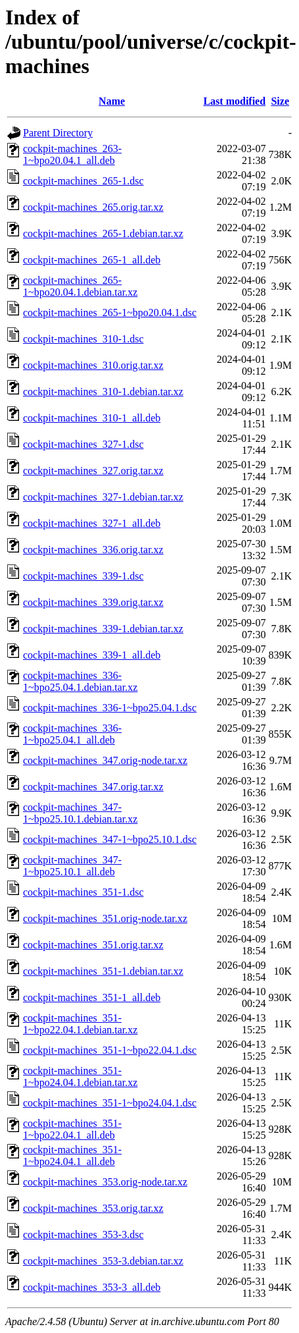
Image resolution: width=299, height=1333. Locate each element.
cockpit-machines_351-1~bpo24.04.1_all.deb (72, 1155)
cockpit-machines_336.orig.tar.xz (93, 549)
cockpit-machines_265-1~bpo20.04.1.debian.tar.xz (80, 286)
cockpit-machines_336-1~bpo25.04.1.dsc (109, 707)
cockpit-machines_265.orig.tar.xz (93, 207)
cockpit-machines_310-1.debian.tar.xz (103, 391)
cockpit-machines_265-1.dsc (83, 180)
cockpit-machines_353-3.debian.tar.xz (103, 1260)
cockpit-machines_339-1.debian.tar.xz (103, 628)
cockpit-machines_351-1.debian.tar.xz (103, 971)
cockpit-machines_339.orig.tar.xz (93, 602)
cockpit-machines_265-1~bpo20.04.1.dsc (109, 312)
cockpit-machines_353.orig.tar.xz (93, 1208)
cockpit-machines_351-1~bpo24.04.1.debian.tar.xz (80, 1076)
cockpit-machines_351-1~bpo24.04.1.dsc (109, 1102)
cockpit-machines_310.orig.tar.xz (93, 365)
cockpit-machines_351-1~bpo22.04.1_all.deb (72, 1129)
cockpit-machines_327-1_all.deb (91, 523)
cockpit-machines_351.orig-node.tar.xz (105, 918)
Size (280, 101)
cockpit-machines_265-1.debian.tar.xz (103, 233)
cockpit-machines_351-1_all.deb (91, 997)
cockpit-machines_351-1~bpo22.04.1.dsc (109, 1050)
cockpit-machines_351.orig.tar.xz (93, 944)
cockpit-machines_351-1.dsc (83, 892)
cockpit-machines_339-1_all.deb (91, 655)
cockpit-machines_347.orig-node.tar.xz (105, 760)
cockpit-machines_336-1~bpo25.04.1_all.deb (72, 734)
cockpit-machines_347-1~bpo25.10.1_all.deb (72, 865)
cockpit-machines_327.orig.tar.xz (93, 470)
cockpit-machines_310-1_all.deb (91, 417)
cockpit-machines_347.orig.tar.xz (93, 786)
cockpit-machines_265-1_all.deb (91, 259)
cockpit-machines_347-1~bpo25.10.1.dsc (109, 839)
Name (112, 101)
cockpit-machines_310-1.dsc (83, 338)
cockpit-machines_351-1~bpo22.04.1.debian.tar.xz (80, 1023)
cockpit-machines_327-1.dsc (83, 444)
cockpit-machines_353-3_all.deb (91, 1287)
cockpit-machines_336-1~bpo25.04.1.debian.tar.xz (80, 681)
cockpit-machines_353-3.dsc (83, 1234)
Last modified (234, 101)
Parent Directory (58, 132)
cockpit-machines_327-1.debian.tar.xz (103, 497)
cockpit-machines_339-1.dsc (83, 576)
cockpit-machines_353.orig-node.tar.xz (105, 1181)
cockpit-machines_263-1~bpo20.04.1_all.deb (72, 154)
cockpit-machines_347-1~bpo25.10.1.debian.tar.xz (80, 813)
